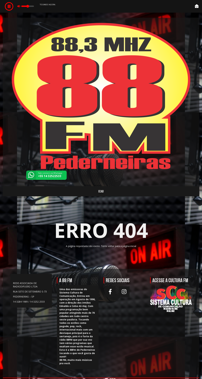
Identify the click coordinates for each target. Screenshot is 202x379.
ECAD (101, 191)
